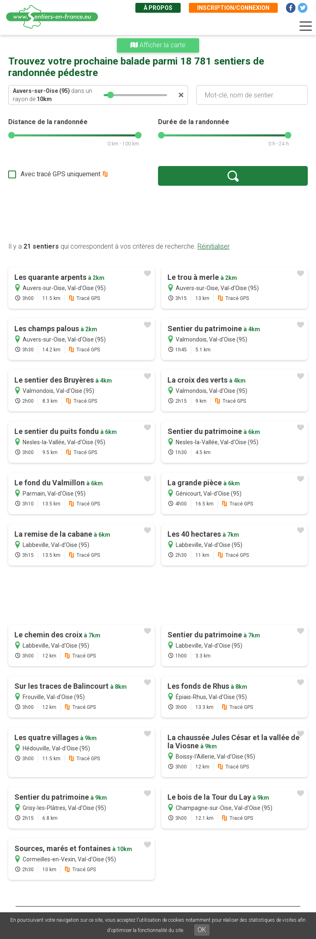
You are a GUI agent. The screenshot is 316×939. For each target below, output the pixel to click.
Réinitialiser (214, 246)
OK (202, 930)
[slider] (110, 95)
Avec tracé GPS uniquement (60, 174)
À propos (158, 8)
